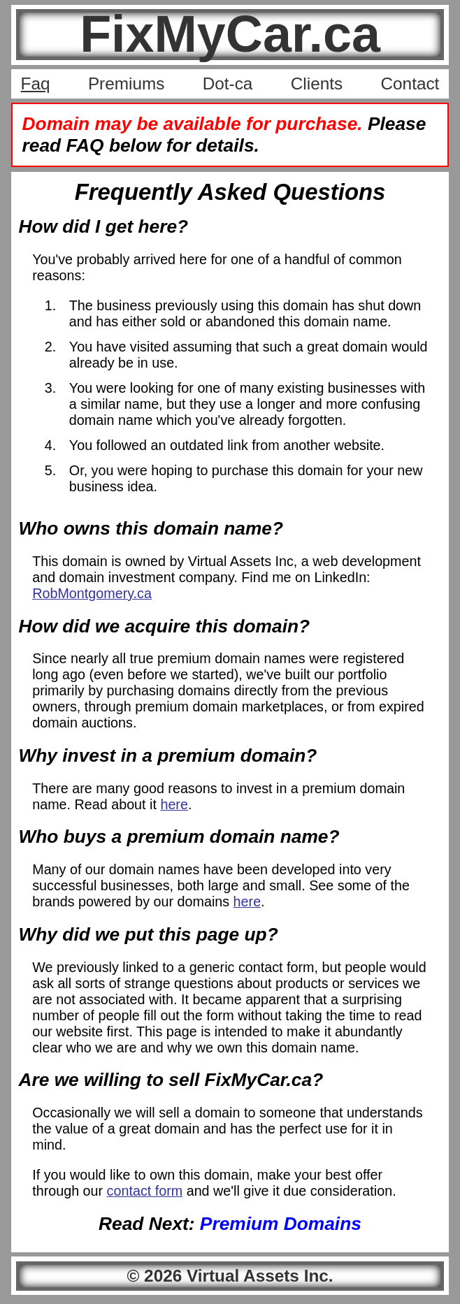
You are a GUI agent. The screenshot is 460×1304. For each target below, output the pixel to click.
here (174, 804)
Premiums (126, 83)
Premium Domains (280, 1223)
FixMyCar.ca (230, 34)
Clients (317, 83)
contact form (145, 1190)
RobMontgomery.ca (92, 593)
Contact (410, 83)
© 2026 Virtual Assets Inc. (230, 1275)
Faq (35, 83)
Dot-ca (228, 83)
